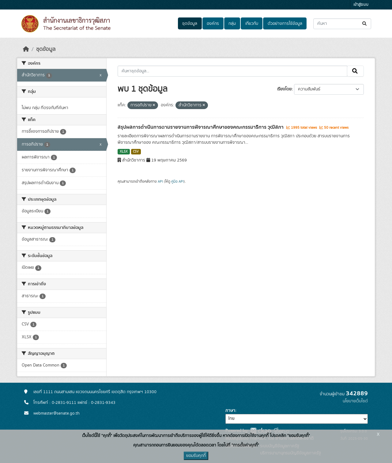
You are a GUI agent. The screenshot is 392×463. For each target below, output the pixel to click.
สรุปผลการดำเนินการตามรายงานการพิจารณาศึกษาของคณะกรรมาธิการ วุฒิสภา (201, 127)
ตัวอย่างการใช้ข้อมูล (285, 24)
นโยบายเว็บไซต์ (355, 401)
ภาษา (230, 411)
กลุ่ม (232, 24)
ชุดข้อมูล (189, 24)
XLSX (124, 151)
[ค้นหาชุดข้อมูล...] (342, 23)
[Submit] (364, 23)
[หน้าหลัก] (26, 49)
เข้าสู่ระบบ (360, 5)
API (160, 181)
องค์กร (213, 24)
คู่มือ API (177, 181)
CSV (136, 151)
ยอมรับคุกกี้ (196, 456)
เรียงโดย (284, 89)
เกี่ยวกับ (251, 24)
